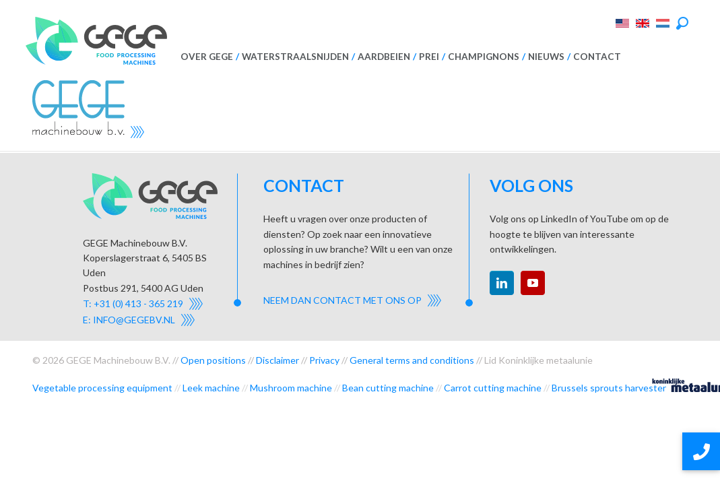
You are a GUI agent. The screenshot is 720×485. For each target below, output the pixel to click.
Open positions (213, 360)
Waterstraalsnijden (295, 56)
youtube (533, 283)
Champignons (483, 56)
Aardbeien (384, 56)
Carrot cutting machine (493, 387)
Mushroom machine (291, 387)
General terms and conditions (412, 360)
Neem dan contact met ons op (342, 300)
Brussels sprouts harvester (609, 387)
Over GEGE (207, 56)
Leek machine (211, 387)
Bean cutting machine (388, 387)
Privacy (324, 360)
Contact (597, 56)
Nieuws (546, 56)
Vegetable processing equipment (102, 387)
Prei (429, 56)
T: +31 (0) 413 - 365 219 (133, 303)
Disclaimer (277, 360)
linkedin (502, 283)
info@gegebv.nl (134, 319)
